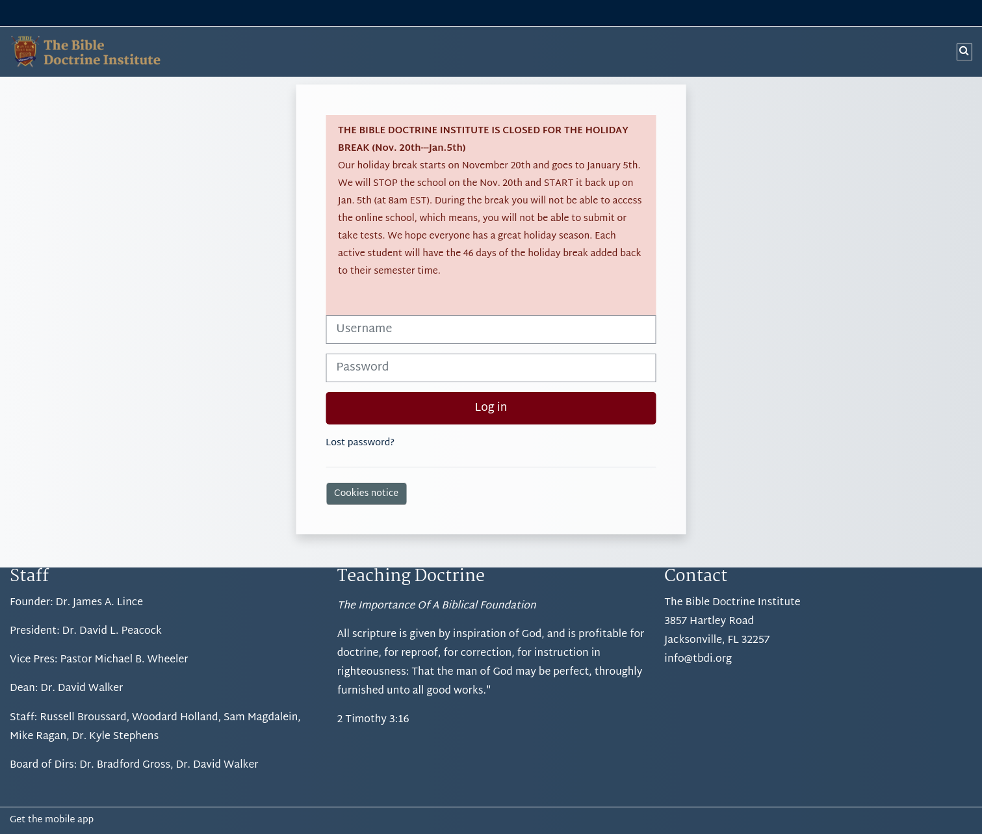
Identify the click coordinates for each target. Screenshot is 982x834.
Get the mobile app (52, 820)
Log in (491, 408)
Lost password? (360, 443)
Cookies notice (366, 494)
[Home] (81, 51)
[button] (964, 52)
